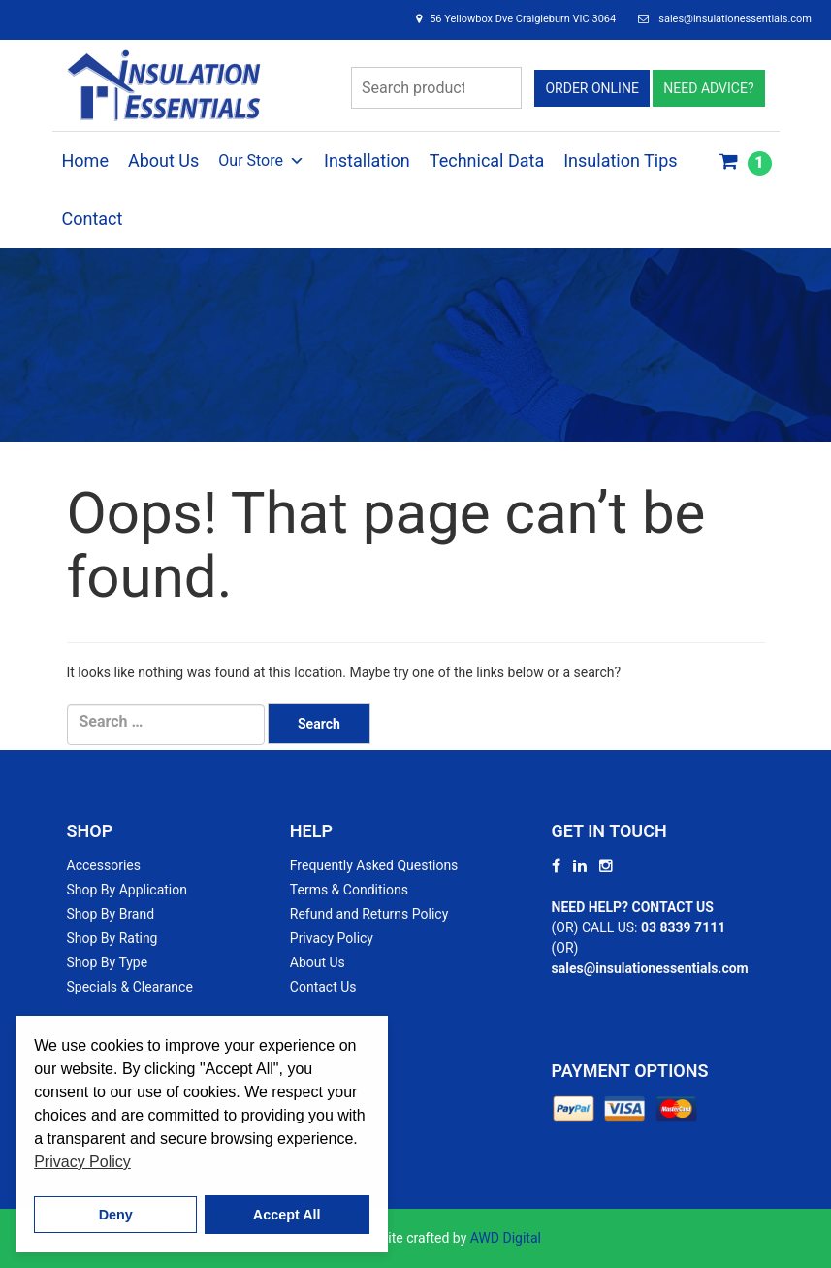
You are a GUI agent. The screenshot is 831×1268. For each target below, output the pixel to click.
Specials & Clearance (130, 986)
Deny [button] (116, 1214)
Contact (92, 219)
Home (85, 160)
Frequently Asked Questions (374, 865)
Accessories (104, 865)
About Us (163, 160)
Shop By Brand (111, 914)
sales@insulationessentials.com (735, 19)
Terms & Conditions (349, 889)
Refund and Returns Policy (369, 914)
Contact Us (323, 986)
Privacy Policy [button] (82, 1162)
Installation (367, 160)
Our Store (261, 161)
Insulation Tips (620, 160)
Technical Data (487, 160)
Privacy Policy (331, 938)
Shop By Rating (112, 938)
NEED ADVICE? (708, 88)
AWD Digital (505, 1238)
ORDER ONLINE (591, 88)
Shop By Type (107, 962)
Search (501, 88)
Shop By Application (127, 889)
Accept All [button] (287, 1214)
